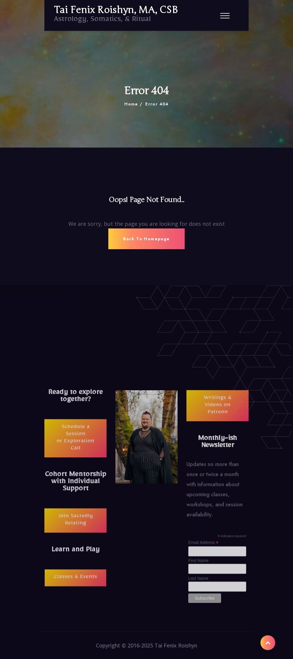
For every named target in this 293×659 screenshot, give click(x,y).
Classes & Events (75, 581)
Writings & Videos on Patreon (217, 409)
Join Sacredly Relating (76, 524)
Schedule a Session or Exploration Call (75, 442)
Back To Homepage (146, 239)
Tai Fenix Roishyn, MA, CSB (116, 10)
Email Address (203, 546)
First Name (198, 564)
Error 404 (157, 104)
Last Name (198, 582)
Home (131, 104)
